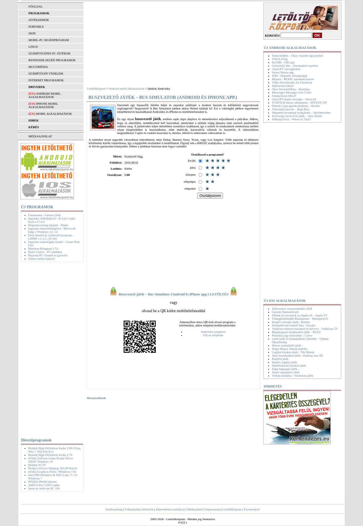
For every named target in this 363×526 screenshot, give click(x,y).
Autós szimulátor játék (286, 372)
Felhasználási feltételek (139, 509)
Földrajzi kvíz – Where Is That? (291, 119)
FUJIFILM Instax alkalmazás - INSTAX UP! (299, 102)
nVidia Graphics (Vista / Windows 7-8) (52, 471)
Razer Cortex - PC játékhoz (45, 252)
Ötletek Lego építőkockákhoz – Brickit (296, 105)
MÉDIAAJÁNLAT (40, 136)
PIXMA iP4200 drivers (42, 481)
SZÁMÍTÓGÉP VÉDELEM (45, 73)
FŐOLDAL (35, 6)
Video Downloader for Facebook (292, 82)
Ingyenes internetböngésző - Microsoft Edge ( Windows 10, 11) (52, 230)
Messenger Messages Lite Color (291, 92)
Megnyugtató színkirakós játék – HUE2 (296, 332)
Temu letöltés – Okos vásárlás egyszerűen (297, 55)
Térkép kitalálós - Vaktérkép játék (292, 375)
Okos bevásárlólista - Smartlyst (291, 89)
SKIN (32, 33)
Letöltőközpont (96, 88)
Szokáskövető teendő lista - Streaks (293, 325)
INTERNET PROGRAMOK (46, 80)
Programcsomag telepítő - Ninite (48, 225)
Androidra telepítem (213, 331)
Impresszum (212, 509)
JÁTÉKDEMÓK (38, 19)
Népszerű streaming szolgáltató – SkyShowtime (301, 112)
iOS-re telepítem (213, 335)
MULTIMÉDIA (38, 66)
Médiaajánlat (195, 509)
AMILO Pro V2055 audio (44, 485)
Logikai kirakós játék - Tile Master (293, 352)
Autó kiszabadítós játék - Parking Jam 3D (297, 355)
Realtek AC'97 (37, 465)
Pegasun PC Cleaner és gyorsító (47, 255)
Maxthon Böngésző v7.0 (43, 248)
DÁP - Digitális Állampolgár (289, 75)
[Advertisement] (51, 348)
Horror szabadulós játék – (287, 345)
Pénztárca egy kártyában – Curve (292, 335)
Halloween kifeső (282, 85)
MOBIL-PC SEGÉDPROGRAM (48, 40)
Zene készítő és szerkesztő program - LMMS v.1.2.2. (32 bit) (51, 236)
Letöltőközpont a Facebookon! (241, 509)
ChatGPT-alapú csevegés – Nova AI (294, 99)
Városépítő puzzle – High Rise (290, 109)
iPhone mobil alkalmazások (43, 105)
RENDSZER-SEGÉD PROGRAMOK (52, 60)
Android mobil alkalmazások (44, 95)
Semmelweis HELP (284, 95)
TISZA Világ (280, 59)
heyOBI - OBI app (283, 62)
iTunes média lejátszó (41, 258)
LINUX (33, 46)
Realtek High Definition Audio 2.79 (50, 454)
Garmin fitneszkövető (285, 312)
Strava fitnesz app (283, 72)
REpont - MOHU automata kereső (293, 79)
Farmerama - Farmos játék (44, 215)
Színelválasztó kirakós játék (289, 365)
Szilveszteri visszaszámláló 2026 (292, 308)
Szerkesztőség (114, 509)
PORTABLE (36, 26)
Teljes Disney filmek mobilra (290, 348)
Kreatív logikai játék (284, 362)
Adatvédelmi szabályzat (170, 509)
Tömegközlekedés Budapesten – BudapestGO (300, 318)
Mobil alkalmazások (54, 113)
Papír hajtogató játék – (285, 368)
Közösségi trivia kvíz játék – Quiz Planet (297, 116)
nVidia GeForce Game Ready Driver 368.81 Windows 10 (50, 459)
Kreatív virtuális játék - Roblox (291, 322)
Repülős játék (280, 358)
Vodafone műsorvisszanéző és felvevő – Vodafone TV (305, 328)
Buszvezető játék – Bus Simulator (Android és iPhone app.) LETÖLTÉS (173, 294)
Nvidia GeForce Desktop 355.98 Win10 (52, 468)
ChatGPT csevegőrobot (286, 69)
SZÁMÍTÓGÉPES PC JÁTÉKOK (49, 53)
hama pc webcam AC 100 (44, 488)
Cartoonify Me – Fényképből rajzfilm (295, 65)
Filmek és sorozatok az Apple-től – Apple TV (300, 315)
